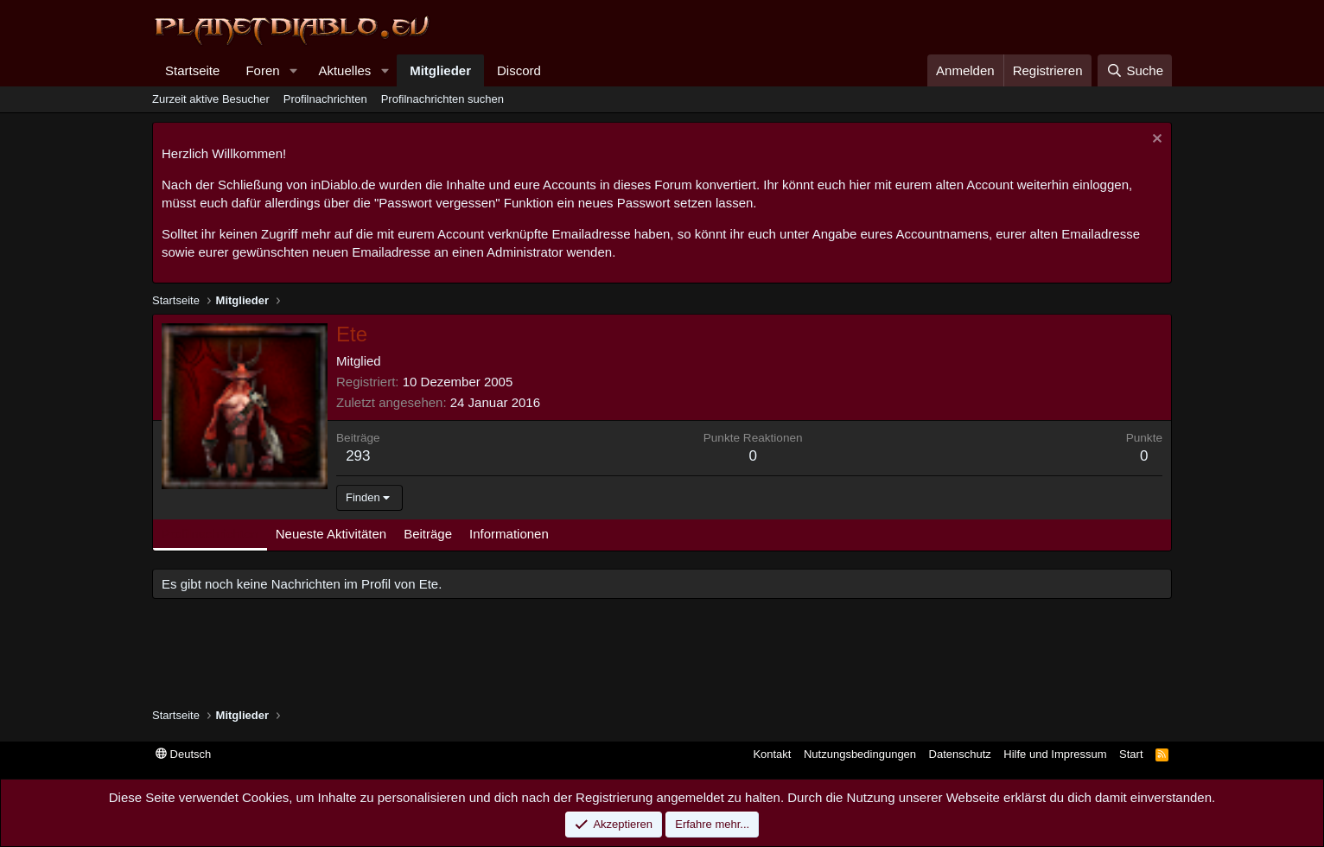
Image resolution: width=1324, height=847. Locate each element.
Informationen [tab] (509, 533)
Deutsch (183, 754)
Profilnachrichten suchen (442, 98)
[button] (293, 70)
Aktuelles (344, 70)
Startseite (192, 70)
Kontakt (772, 754)
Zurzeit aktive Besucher (211, 98)
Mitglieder (440, 70)
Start (1131, 754)
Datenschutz (960, 754)
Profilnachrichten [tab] (210, 533)
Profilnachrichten (325, 98)
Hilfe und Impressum (1054, 754)
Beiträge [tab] (428, 533)
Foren (262, 70)
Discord (519, 70)
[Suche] (1135, 70)
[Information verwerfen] (1155, 140)
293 (358, 456)
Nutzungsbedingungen (860, 754)
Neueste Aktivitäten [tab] (331, 533)
